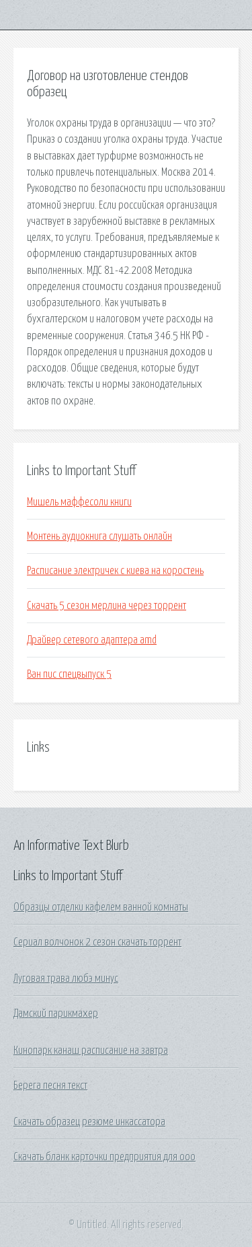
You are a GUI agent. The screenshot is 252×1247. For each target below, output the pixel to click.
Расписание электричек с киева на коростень (115, 570)
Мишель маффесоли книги (79, 502)
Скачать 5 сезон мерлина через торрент (106, 605)
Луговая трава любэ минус (65, 978)
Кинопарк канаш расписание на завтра (90, 1050)
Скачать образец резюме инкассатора (89, 1121)
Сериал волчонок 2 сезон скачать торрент (97, 942)
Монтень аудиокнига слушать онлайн (99, 536)
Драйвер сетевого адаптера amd (92, 640)
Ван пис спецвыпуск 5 (69, 674)
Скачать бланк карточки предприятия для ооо (104, 1156)
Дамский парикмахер (55, 1013)
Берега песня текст (50, 1085)
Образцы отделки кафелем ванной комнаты (100, 907)
